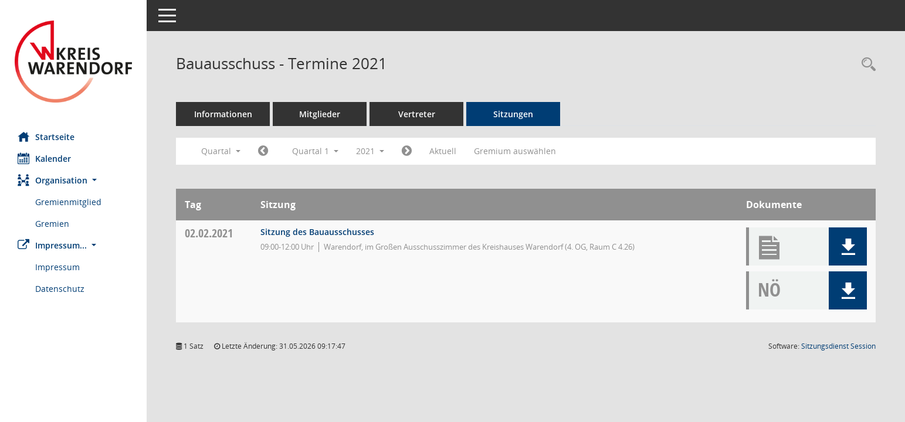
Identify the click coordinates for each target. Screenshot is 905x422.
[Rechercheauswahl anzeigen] (866, 64)
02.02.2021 (209, 233)
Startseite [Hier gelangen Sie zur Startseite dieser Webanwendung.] (46, 136)
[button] (73, 180)
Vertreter (416, 114)
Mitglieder (319, 114)
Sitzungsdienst (838, 346)
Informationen (223, 114)
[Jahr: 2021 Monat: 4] (407, 151)
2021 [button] (370, 150)
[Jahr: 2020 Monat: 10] (263, 151)
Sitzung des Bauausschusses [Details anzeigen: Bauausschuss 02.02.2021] (317, 231)
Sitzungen (513, 114)
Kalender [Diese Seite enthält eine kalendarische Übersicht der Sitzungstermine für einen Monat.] (44, 158)
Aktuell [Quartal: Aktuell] (442, 150)
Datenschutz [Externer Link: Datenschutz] (59, 288)
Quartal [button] (220, 150)
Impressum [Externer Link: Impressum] (57, 267)
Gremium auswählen (515, 150)
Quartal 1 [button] (315, 150)
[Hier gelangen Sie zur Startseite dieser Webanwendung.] (73, 62)
